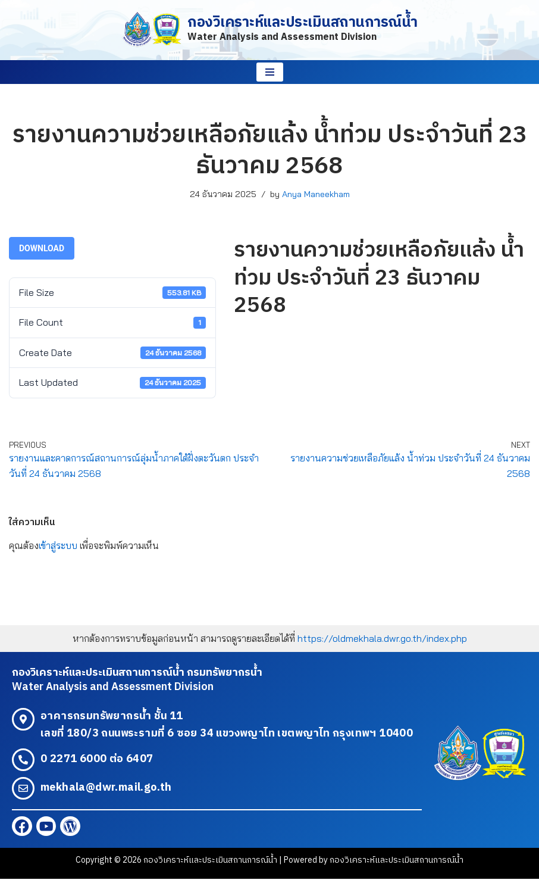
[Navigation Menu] (269, 72)
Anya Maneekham (316, 194)
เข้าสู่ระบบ (58, 546)
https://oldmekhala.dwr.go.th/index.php (382, 638)
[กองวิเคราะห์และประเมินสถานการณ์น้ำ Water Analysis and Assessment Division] (269, 30)
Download (41, 248)
